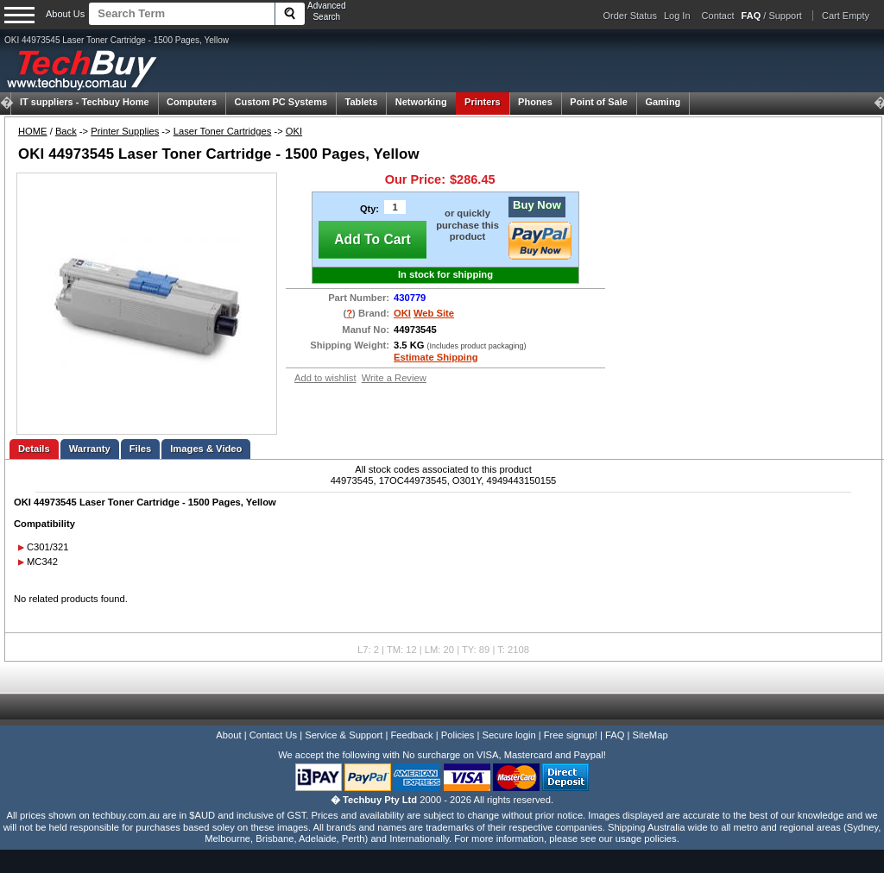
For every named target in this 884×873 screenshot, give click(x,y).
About (228, 735)
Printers (482, 102)
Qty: (369, 209)
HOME (32, 131)
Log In (677, 15)
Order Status (630, 15)
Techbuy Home (84, 102)
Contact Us (273, 735)
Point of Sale (599, 102)
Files (140, 448)
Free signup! (570, 735)
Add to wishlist (325, 378)
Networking (421, 102)
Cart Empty (845, 15)
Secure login (508, 735)
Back (66, 131)
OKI (294, 131)
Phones (535, 102)
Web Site (434, 313)
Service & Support (343, 735)
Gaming (662, 102)
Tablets (361, 102)
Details (34, 448)
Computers (192, 102)
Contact (718, 15)
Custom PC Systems (281, 102)
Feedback (411, 735)
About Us (65, 14)
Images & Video (206, 448)
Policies (458, 735)
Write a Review (394, 378)
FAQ (614, 735)
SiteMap (650, 735)
